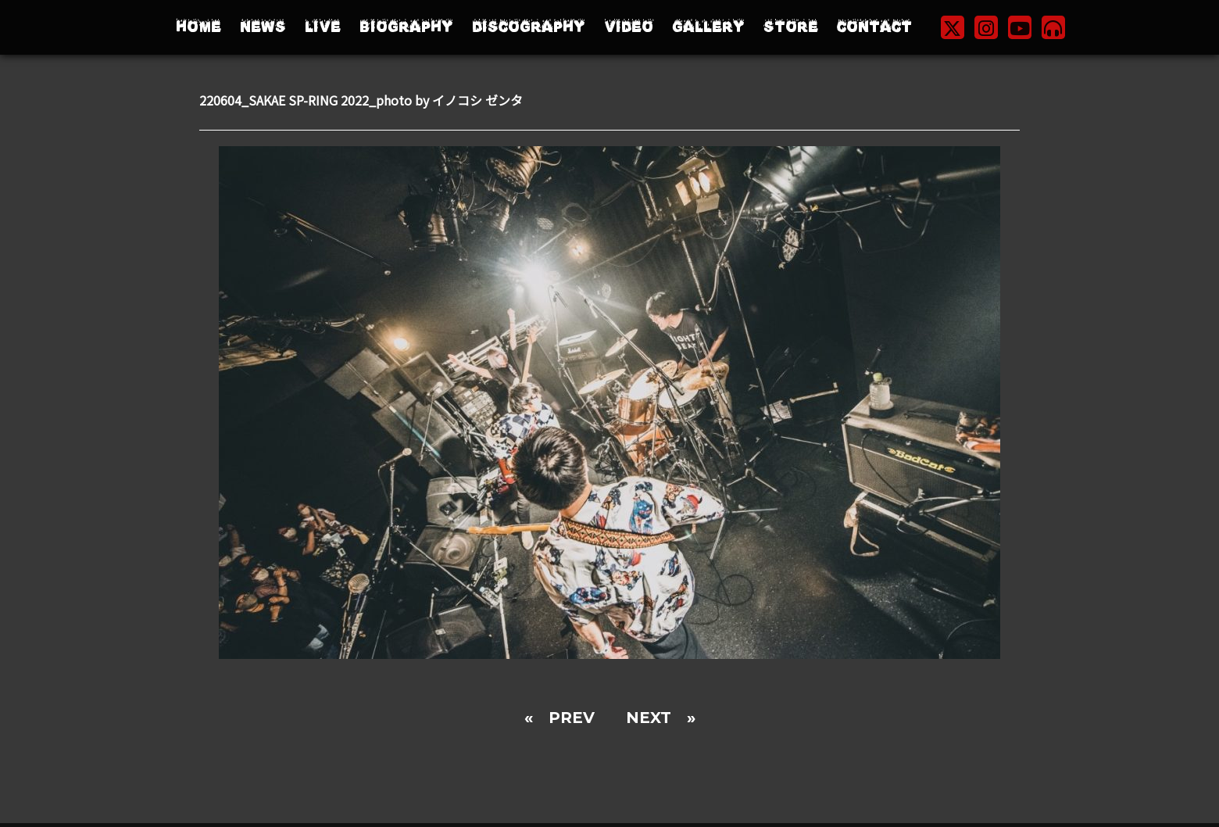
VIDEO (628, 27)
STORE (790, 27)
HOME (198, 27)
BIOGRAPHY (406, 27)
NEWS (263, 27)
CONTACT (874, 27)
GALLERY (708, 27)
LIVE (323, 27)
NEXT (648, 717)
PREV (572, 717)
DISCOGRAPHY (528, 27)
